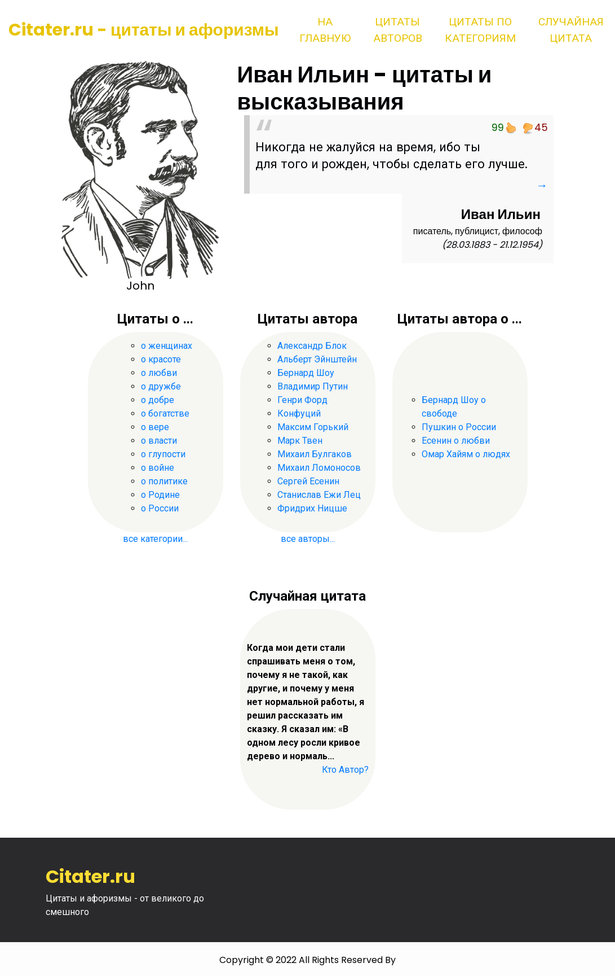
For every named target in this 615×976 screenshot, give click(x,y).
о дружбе (161, 386)
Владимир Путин (312, 386)
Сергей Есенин (308, 481)
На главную (325, 30)
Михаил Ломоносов (319, 467)
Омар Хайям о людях (466, 454)
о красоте (161, 359)
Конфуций (299, 413)
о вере (155, 427)
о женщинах (166, 345)
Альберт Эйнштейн (317, 359)
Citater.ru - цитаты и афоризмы (143, 30)
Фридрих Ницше (312, 508)
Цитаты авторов (397, 30)
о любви (159, 372)
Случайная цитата (571, 30)
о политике (164, 481)
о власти (159, 440)
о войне (157, 467)
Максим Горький (312, 427)
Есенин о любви (456, 440)
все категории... (155, 538)
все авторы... (308, 538)
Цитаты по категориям (480, 30)
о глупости (163, 454)
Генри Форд (302, 400)
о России (160, 508)
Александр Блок (312, 345)
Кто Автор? (345, 769)
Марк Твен (299, 440)
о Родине (160, 494)
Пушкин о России (459, 427)
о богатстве (165, 413)
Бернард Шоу (305, 372)
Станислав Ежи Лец (319, 494)
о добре (157, 400)
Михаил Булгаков (314, 454)
